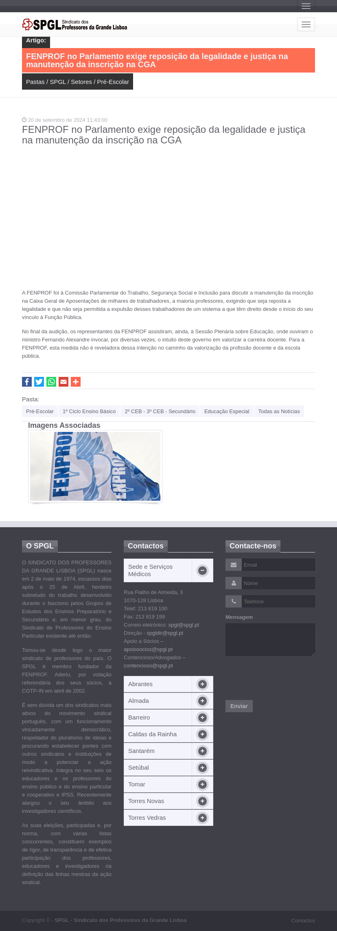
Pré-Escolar (113, 81)
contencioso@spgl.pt (148, 665)
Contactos (303, 921)
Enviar (239, 706)
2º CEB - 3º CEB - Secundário (160, 411)
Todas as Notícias (279, 411)
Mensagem (239, 617)
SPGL (58, 81)
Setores (81, 81)
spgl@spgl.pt (183, 625)
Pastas (35, 81)
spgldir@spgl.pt (165, 633)
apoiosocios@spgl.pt (148, 649)
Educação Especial (226, 411)
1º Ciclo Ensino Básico (89, 411)
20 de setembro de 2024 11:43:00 (64, 120)
